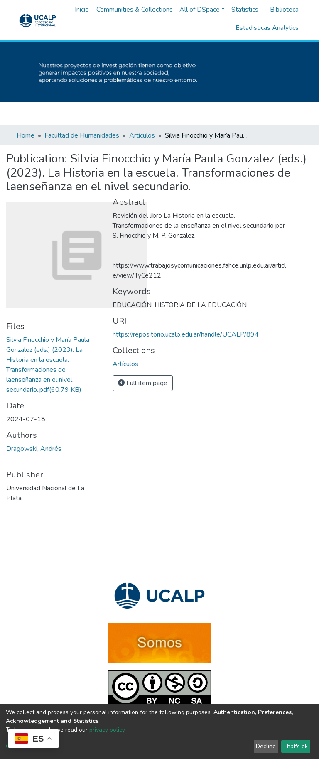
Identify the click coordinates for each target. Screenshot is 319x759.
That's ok (295, 746)
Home (25, 135)
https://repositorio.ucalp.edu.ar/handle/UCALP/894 (186, 334)
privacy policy (107, 730)
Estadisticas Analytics (267, 27)
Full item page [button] (142, 383)
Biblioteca (284, 9)
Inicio (82, 9)
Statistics (244, 9)
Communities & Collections (134, 9)
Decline (266, 746)
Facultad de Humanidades (81, 135)
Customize (19, 746)
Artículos (142, 135)
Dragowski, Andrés (33, 448)
